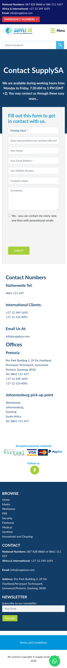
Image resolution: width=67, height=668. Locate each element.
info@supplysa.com (21, 13)
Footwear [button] (8, 522)
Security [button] (7, 518)
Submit (19, 250)
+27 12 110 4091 (17, 317)
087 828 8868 (33, 4)
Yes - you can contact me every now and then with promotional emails (34, 218)
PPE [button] (4, 513)
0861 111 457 (15, 293)
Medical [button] (7, 527)
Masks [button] (6, 504)
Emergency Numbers (20, 19)
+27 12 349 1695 (39, 8)
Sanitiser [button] (7, 531)
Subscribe (9, 618)
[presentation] (35, 236)
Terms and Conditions (33, 642)
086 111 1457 (54, 4)
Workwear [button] (8, 508)
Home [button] (6, 499)
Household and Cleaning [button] (17, 536)
